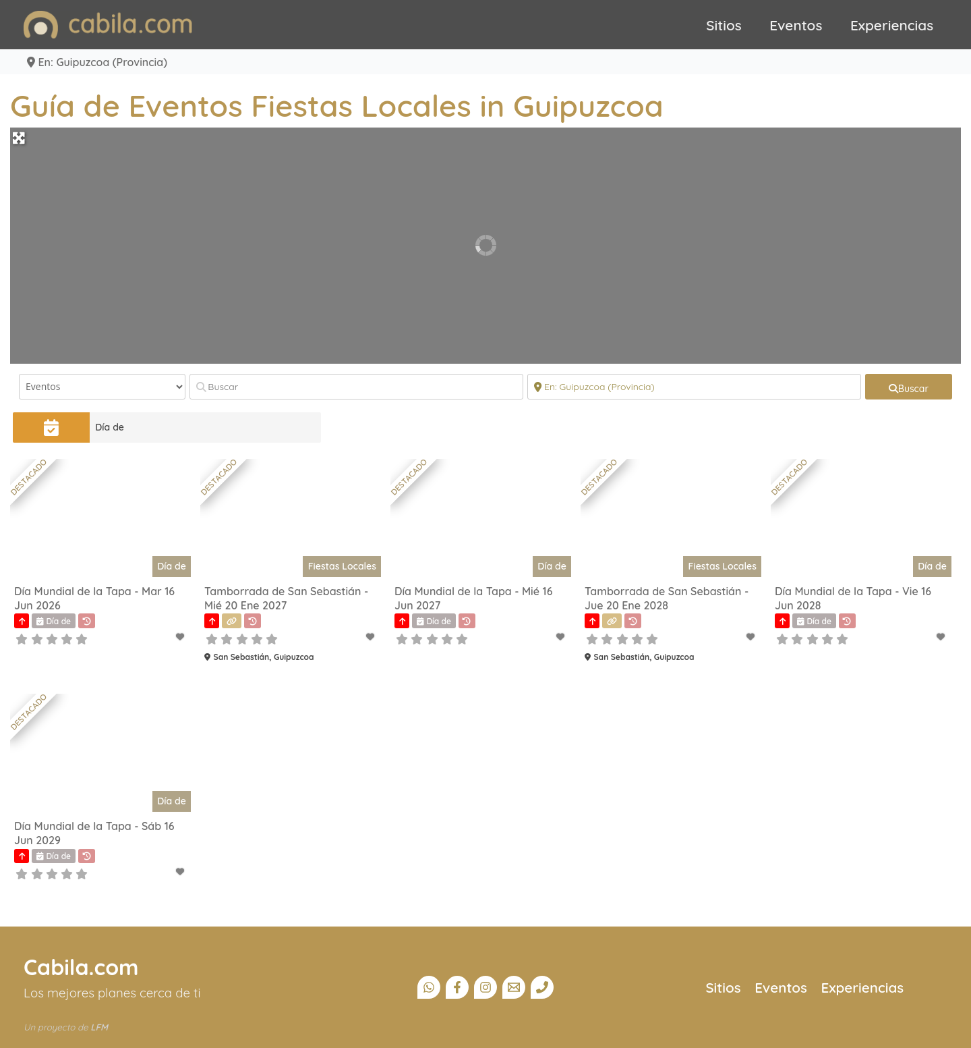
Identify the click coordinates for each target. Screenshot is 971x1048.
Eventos (795, 25)
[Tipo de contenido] (102, 386)
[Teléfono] (542, 987)
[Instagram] (485, 987)
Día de (109, 427)
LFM (99, 1027)
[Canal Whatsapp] (428, 987)
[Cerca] (694, 386)
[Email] (513, 987)
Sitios (724, 25)
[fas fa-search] (908, 386)
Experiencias (891, 25)
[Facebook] (457, 987)
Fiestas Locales (342, 566)
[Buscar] (356, 386)
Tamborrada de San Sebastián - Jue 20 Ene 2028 (666, 598)
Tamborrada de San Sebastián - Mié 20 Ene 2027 (286, 598)
